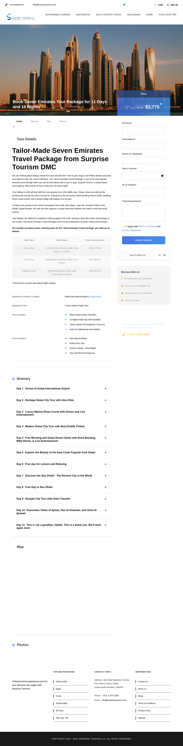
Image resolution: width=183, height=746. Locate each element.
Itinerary (34, 121)
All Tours (59, 710)
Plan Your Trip (62, 718)
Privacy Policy (144, 710)
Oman (58, 696)
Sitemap (141, 718)
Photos (62, 121)
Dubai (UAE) (61, 681)
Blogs (140, 696)
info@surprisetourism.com (114, 700)
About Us (142, 689)
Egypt (58, 689)
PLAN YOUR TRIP (167, 14)
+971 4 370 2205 (110, 695)
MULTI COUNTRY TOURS (108, 14)
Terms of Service (147, 226)
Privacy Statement (131, 230)
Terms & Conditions (146, 703)
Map (49, 121)
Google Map (94, 296)
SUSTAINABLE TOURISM (57, 14)
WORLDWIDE (134, 14)
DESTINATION (83, 14)
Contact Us (143, 681)
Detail (19, 121)
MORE (150, 14)
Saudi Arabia (61, 703)
